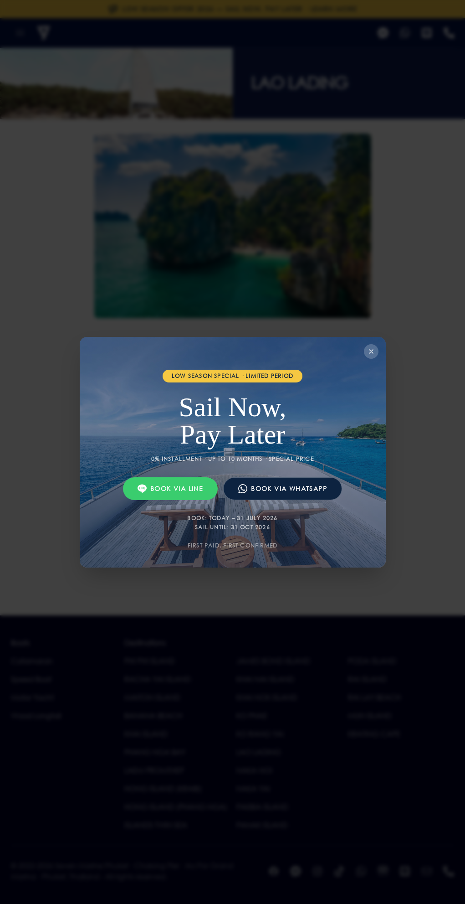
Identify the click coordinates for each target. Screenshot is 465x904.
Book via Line (170, 488)
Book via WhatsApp (282, 488)
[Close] (371, 351)
